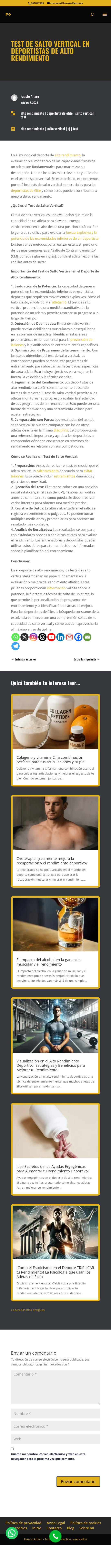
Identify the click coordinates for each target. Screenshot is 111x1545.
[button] (12, 1533)
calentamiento (48, 471)
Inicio (36, 1528)
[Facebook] (78, 637)
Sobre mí (86, 1528)
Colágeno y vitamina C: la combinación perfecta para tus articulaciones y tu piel (51, 759)
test (23, 116)
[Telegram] (15, 646)
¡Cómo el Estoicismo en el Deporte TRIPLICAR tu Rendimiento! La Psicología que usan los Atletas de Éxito (55, 1272)
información (56, 588)
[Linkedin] (60, 637)
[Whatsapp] (15, 637)
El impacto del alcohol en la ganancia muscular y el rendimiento (49, 962)
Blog (70, 1528)
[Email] (87, 637)
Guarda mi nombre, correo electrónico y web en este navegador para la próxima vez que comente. (48, 1456)
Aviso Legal (56, 1522)
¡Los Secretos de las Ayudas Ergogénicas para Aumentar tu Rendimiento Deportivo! (53, 1168)
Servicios (19, 1528)
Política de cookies (85, 1522)
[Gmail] (69, 637)
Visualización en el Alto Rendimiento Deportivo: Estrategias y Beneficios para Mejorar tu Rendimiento (51, 1065)
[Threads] (42, 637)
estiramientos (64, 476)
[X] (24, 637)
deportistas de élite (26, 190)
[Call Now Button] (55, 1536)
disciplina (61, 430)
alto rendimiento (32, 113)
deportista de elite (60, 113)
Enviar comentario (78, 1481)
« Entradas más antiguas (28, 1310)
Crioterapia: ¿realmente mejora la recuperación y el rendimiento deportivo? (52, 860)
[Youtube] (51, 637)
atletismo (59, 302)
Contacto (54, 1528)
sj (69, 128)
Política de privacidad (23, 1522)
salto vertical (84, 113)
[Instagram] (33, 637)
